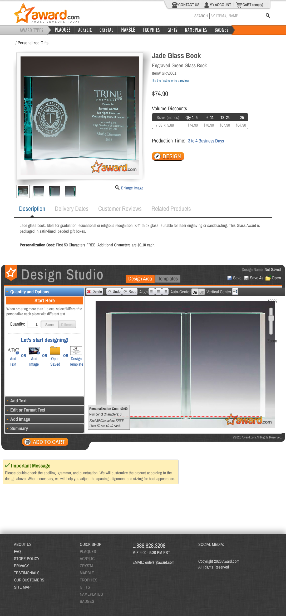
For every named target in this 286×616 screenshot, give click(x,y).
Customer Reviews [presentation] (120, 208)
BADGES (87, 601)
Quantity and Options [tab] (27, 291)
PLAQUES (88, 551)
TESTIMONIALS (27, 573)
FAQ (17, 551)
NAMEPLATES (91, 594)
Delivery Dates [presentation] (71, 208)
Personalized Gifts (33, 43)
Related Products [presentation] (171, 208)
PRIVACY (21, 566)
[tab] (32, 209)
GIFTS (85, 587)
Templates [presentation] (168, 278)
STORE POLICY (27, 558)
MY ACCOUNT (217, 5)
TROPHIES (88, 580)
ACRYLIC (87, 558)
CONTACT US (185, 5)
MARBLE (87, 573)
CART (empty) (249, 5)
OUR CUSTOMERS (29, 580)
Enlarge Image (132, 188)
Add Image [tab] (17, 419)
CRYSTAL (87, 566)
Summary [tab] (16, 428)
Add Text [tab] (16, 400)
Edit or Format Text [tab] (25, 410)
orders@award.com (160, 562)
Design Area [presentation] (140, 278)
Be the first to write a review (170, 80)
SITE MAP (22, 587)
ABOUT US (23, 544)
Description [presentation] (32, 208)
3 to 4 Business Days (206, 140)
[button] (49, 324)
